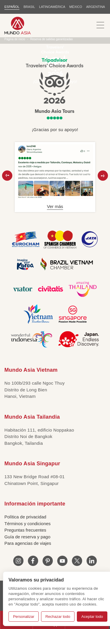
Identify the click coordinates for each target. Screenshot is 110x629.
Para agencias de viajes (27, 543)
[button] (7, 175)
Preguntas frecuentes (25, 529)
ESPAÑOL (11, 7)
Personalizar (23, 616)
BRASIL (29, 7)
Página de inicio (14, 39)
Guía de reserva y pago (27, 536)
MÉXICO (75, 7)
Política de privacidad (25, 516)
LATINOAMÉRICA (52, 7)
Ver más (55, 206)
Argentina (95, 7)
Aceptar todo (92, 616)
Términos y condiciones (27, 523)
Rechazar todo (57, 616)
